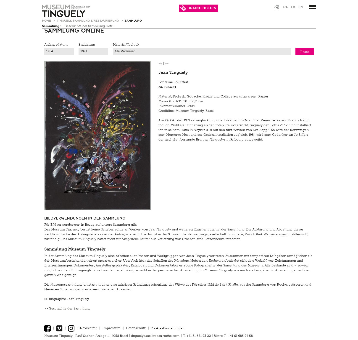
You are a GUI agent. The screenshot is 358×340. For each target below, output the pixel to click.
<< (160, 63)
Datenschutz (136, 328)
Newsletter (88, 328)
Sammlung (133, 20)
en (300, 7)
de (285, 7)
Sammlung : (51, 26)
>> (166, 63)
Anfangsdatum (56, 44)
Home (47, 20)
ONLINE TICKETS (198, 8)
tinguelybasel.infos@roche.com (155, 336)
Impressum (112, 328)
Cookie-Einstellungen (167, 328)
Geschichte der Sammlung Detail (89, 26)
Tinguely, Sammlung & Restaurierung (88, 20)
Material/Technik (126, 44)
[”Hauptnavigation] (312, 7)
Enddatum (87, 44)
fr (293, 7)
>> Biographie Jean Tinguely (66, 299)
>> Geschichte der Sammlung (67, 308)
